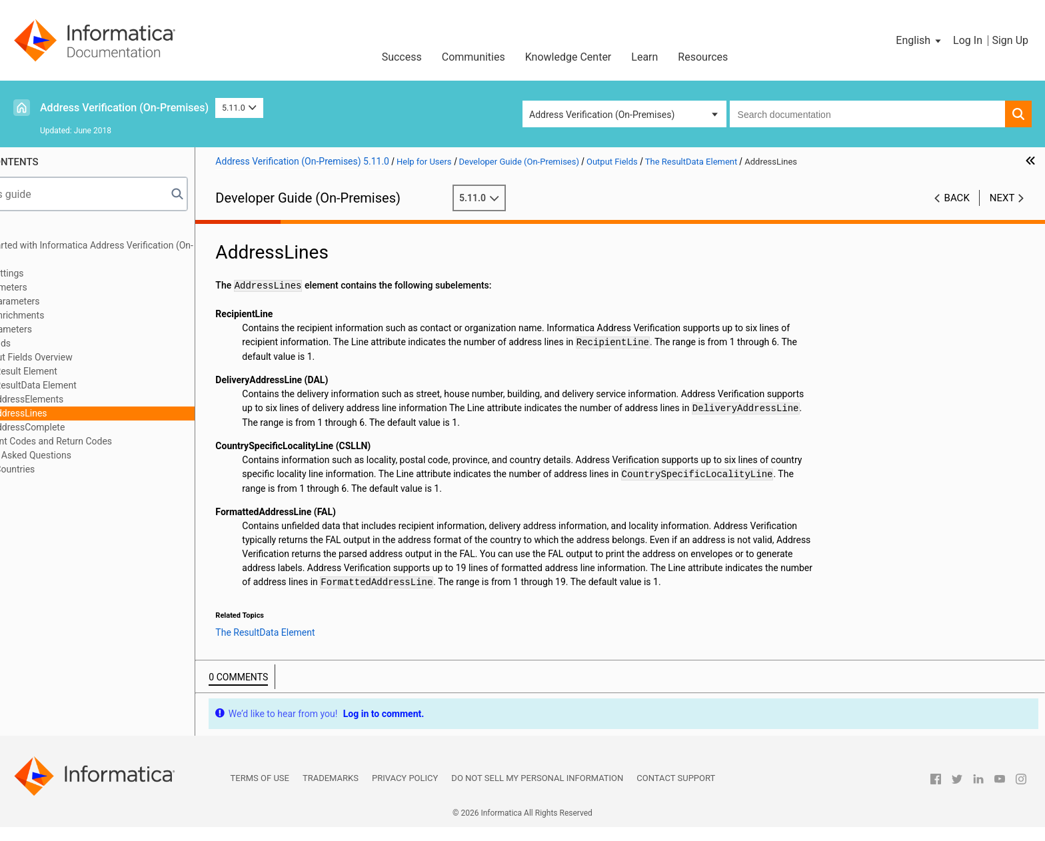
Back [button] (957, 198)
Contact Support (675, 792)
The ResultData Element (92, 385)
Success (402, 57)
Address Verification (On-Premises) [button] (601, 114)
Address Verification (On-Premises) (124, 107)
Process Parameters (64, 301)
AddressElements (92, 399)
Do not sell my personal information (537, 792)
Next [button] (1002, 198)
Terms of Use (260, 792)
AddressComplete (93, 427)
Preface (38, 231)
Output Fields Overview (90, 357)
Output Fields (49, 343)
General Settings (56, 273)
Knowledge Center (568, 57)
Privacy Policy (405, 792)
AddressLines (84, 413)
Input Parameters (57, 287)
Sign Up (1010, 40)
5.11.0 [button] (239, 108)
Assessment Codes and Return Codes (100, 441)
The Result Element (82, 371)
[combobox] (867, 114)
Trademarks (331, 792)
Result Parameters (60, 329)
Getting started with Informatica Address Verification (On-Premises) (141, 252)
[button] (919, 40)
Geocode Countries (61, 469)
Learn (644, 57)
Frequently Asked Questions (80, 455)
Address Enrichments (66, 315)
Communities (473, 57)
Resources (703, 57)
